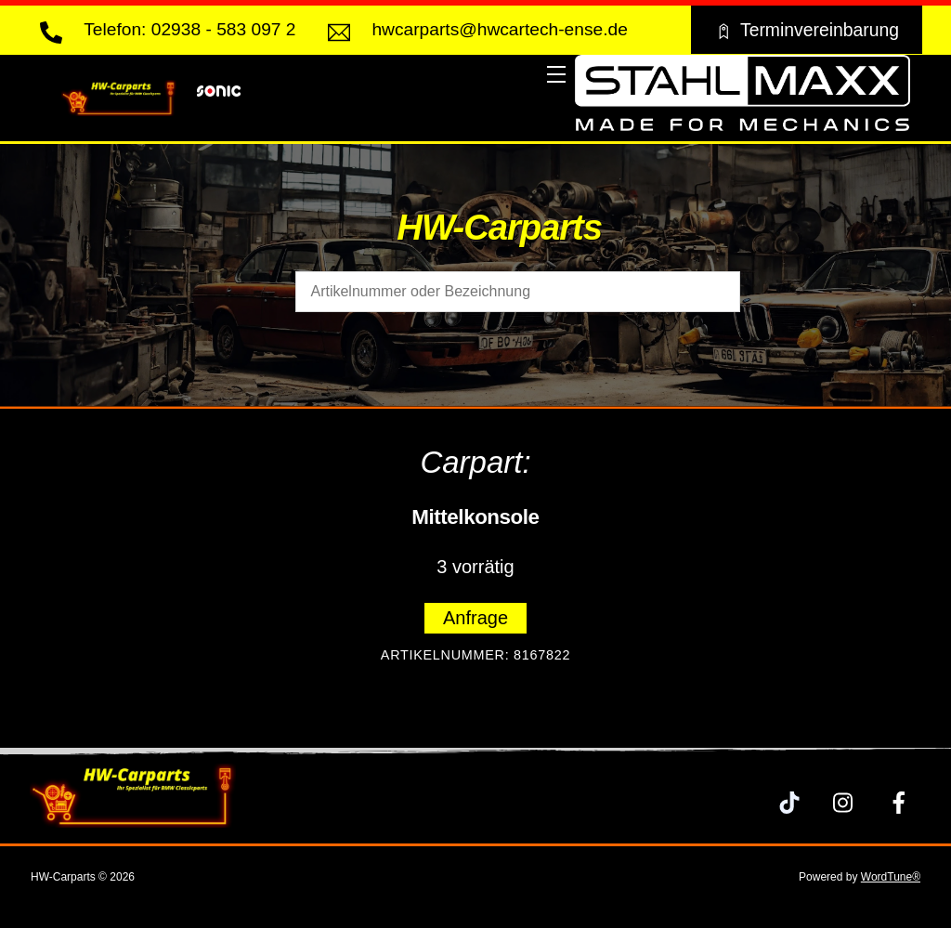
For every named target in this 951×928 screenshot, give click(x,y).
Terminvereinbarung (806, 30)
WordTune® (890, 876)
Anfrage (475, 618)
